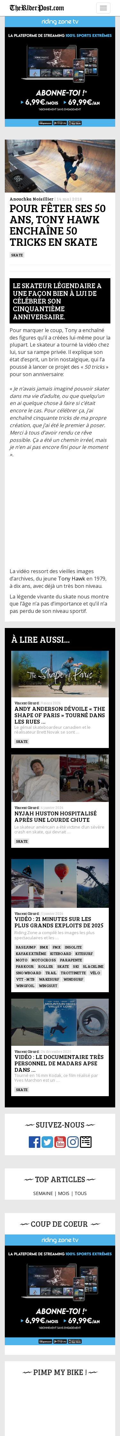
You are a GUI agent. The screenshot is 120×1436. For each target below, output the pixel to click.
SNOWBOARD (28, 972)
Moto (22, 959)
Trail (51, 972)
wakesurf (49, 979)
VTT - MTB (25, 979)
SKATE (17, 254)
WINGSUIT (48, 985)
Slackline (93, 966)
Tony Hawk (71, 578)
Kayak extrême (31, 953)
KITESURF (84, 953)
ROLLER (45, 966)
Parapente (71, 959)
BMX (44, 947)
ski (76, 966)
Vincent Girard (26, 703)
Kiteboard (60, 953)
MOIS (63, 1193)
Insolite (73, 947)
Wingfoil (25, 985)
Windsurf (73, 979)
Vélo (95, 972)
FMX (57, 947)
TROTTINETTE (73, 972)
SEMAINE (43, 1193)
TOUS (81, 1193)
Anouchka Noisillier (31, 199)
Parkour (25, 966)
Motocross (44, 959)
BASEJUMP (26, 947)
